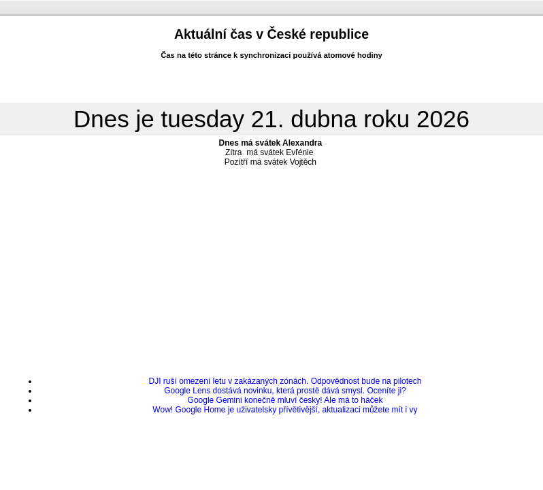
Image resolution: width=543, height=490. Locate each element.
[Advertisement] (271, 267)
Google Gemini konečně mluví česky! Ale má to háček (285, 400)
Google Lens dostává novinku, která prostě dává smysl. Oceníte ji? (285, 390)
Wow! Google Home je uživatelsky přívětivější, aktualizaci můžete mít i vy (284, 409)
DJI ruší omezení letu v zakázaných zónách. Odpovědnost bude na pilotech (285, 381)
